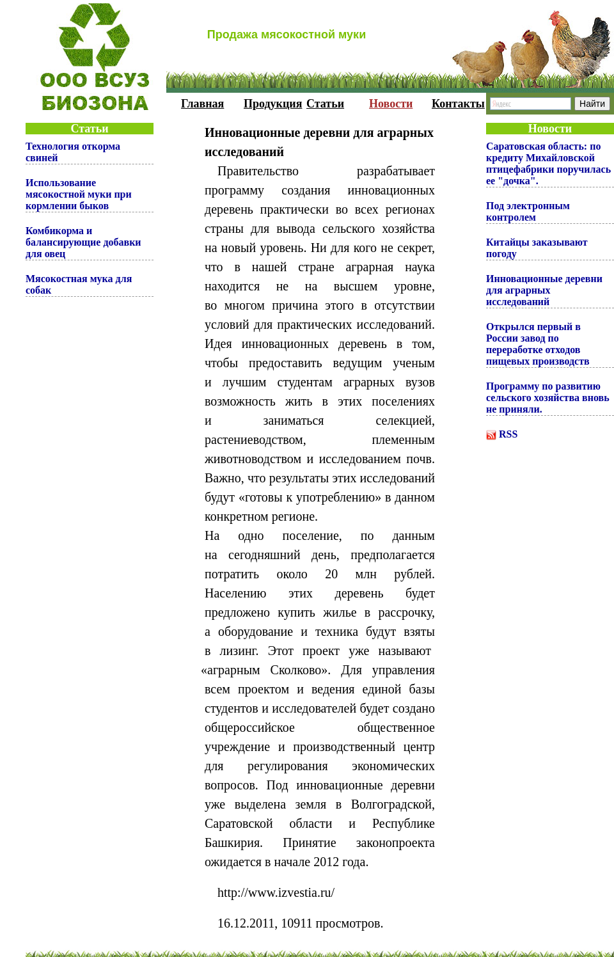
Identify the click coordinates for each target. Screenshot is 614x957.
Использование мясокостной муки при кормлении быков (79, 194)
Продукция (273, 103)
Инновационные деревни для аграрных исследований (544, 290)
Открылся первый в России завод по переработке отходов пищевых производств (538, 344)
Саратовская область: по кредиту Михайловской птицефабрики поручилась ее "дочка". (548, 163)
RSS (508, 434)
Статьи (325, 103)
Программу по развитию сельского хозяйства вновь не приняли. (548, 398)
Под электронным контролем (528, 211)
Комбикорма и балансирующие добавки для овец (83, 242)
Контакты (458, 103)
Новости (391, 103)
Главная (202, 103)
